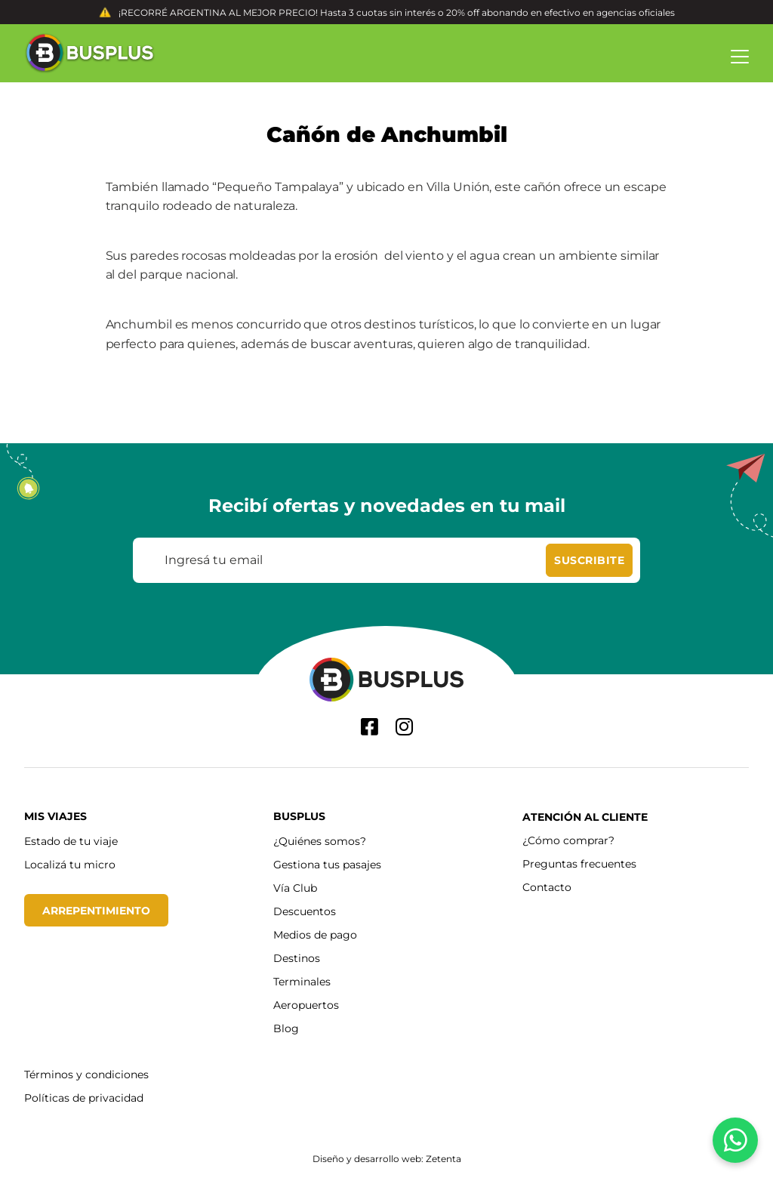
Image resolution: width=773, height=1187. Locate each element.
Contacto (546, 887)
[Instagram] (404, 727)
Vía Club (295, 887)
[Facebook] (369, 727)
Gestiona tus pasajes (327, 864)
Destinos (296, 958)
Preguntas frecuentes (579, 863)
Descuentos (304, 911)
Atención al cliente (585, 816)
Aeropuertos (306, 1004)
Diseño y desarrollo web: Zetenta (387, 1158)
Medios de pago (315, 934)
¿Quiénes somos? (319, 841)
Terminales (302, 981)
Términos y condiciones (86, 1074)
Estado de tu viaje (71, 841)
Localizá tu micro (69, 864)
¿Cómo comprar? (568, 840)
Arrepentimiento (96, 910)
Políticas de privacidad (83, 1097)
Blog (286, 1028)
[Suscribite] (589, 560)
